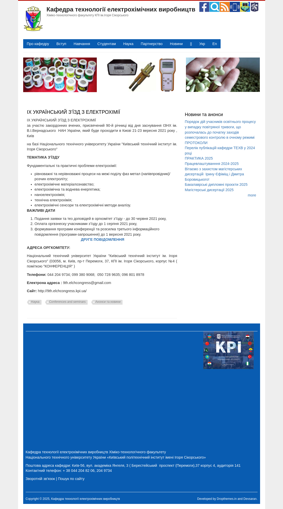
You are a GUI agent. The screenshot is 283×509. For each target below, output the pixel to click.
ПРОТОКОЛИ (196, 143)
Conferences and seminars (67, 302)
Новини (176, 44)
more (252, 195)
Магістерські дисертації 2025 (209, 190)
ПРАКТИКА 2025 (199, 158)
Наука (128, 44)
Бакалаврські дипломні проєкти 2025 (216, 184)
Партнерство (152, 44)
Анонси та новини (107, 302)
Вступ (61, 44)
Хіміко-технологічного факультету (137, 452)
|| (191, 44)
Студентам (106, 44)
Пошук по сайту (71, 479)
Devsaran (250, 499)
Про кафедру (38, 44)
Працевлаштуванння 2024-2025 (212, 164)
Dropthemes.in (227, 499)
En (214, 44)
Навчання (82, 44)
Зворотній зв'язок (40, 479)
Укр (202, 44)
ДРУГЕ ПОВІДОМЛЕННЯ (102, 239)
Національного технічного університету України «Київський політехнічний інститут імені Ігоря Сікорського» (116, 457)
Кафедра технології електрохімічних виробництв (121, 9)
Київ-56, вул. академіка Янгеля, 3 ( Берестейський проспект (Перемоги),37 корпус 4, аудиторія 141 (156, 465)
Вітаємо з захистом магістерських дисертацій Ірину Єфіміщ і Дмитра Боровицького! (214, 174)
